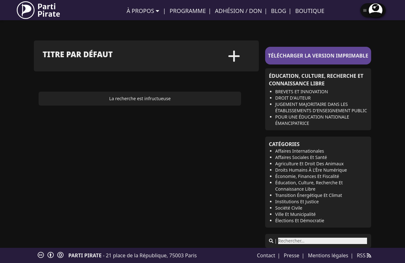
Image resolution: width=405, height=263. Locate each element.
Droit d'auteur (293, 98)
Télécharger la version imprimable (318, 55)
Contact (266, 255)
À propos (140, 11)
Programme (188, 11)
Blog (278, 11)
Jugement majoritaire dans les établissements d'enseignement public (321, 107)
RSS (364, 255)
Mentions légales (328, 255)
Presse (291, 255)
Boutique (309, 11)
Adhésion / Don (238, 11)
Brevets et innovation (301, 92)
